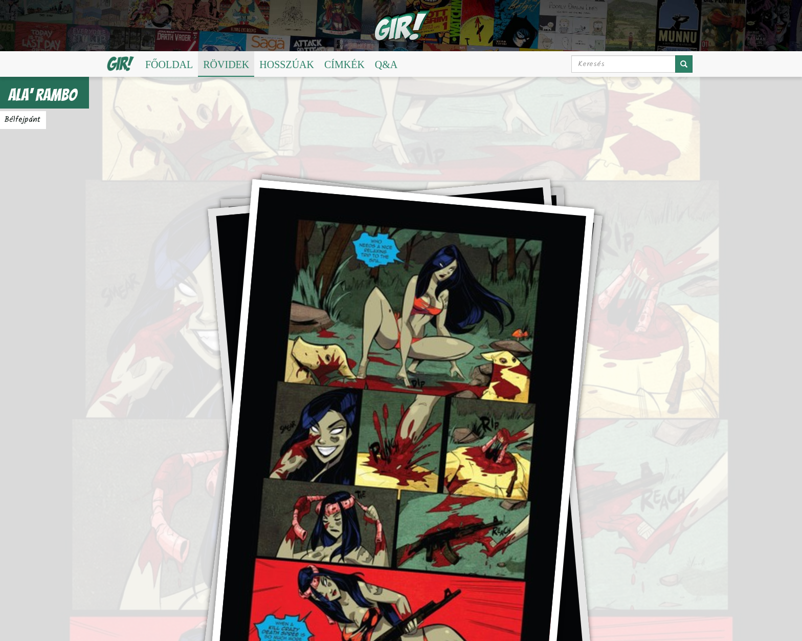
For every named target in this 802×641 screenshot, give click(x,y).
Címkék (344, 64)
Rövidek (226, 64)
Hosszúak (286, 64)
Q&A (386, 64)
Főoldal (169, 64)
